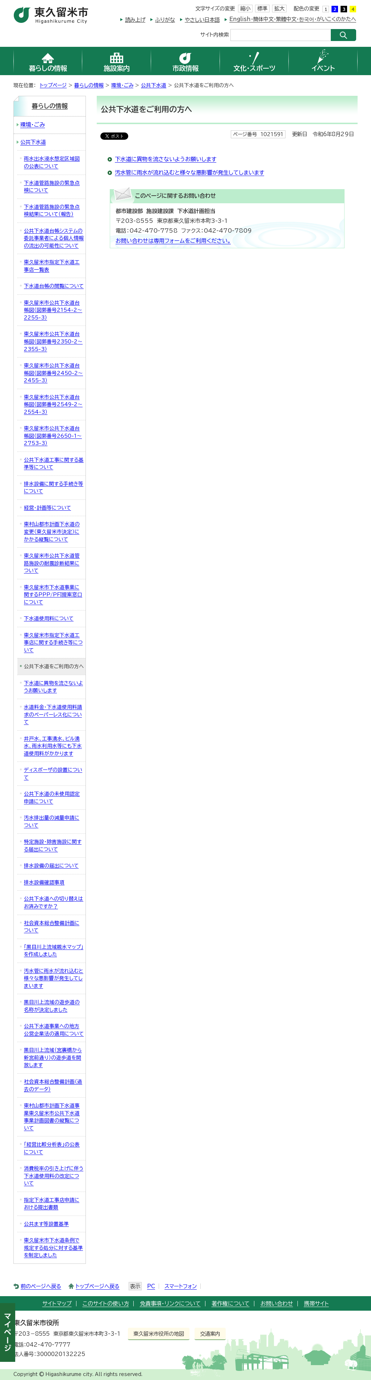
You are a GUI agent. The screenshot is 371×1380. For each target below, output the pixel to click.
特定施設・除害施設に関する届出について (53, 845)
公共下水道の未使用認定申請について (52, 797)
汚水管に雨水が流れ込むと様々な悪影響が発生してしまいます (189, 172)
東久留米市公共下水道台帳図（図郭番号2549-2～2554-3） (53, 405)
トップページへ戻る (98, 1286)
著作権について (231, 1303)
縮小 (245, 8)
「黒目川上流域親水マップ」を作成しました (53, 950)
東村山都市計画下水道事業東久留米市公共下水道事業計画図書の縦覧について (52, 1117)
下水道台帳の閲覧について (54, 286)
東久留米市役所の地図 (158, 1333)
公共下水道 (153, 85)
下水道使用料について (49, 618)
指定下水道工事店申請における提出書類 (51, 1203)
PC (151, 1286)
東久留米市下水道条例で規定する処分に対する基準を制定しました (53, 1248)
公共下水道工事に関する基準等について (54, 463)
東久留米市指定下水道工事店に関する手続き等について (53, 643)
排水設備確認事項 (44, 882)
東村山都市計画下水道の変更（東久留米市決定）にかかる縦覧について (52, 532)
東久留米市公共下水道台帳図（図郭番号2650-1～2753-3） (53, 436)
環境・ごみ (122, 85)
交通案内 (210, 1333)
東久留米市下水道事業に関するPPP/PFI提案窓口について (53, 595)
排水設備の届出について (51, 865)
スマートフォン (180, 1286)
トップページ (53, 85)
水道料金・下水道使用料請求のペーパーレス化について (53, 714)
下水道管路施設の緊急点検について (52, 186)
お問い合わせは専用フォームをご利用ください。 (173, 241)
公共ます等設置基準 (46, 1223)
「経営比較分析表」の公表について (52, 1148)
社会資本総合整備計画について (51, 926)
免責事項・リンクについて (170, 1303)
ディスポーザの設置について (53, 773)
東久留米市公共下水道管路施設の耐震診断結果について (52, 563)
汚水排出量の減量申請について (51, 821)
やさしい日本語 (202, 20)
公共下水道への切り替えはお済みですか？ (53, 902)
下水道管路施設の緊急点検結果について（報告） (52, 210)
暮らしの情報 (89, 85)
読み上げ (135, 20)
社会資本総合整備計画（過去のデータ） (53, 1085)
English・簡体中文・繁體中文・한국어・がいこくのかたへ (292, 19)
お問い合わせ (276, 1303)
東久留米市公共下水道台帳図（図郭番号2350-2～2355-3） (53, 341)
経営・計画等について (47, 507)
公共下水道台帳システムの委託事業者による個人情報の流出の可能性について (54, 238)
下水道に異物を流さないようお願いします (165, 159)
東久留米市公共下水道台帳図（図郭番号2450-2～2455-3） (53, 373)
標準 (262, 8)
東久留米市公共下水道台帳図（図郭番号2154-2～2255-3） (53, 310)
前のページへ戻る (41, 1286)
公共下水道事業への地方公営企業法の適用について (54, 1030)
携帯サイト (316, 1303)
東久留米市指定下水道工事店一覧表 (52, 266)
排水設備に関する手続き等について (53, 487)
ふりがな (165, 20)
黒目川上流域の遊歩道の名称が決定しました (52, 1006)
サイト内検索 (214, 34)
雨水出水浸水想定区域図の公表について (52, 162)
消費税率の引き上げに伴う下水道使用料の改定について (53, 1176)
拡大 (279, 8)
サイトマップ (57, 1303)
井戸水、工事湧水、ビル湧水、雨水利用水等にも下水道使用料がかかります (53, 746)
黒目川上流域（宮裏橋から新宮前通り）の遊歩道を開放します (53, 1057)
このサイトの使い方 (106, 1303)
